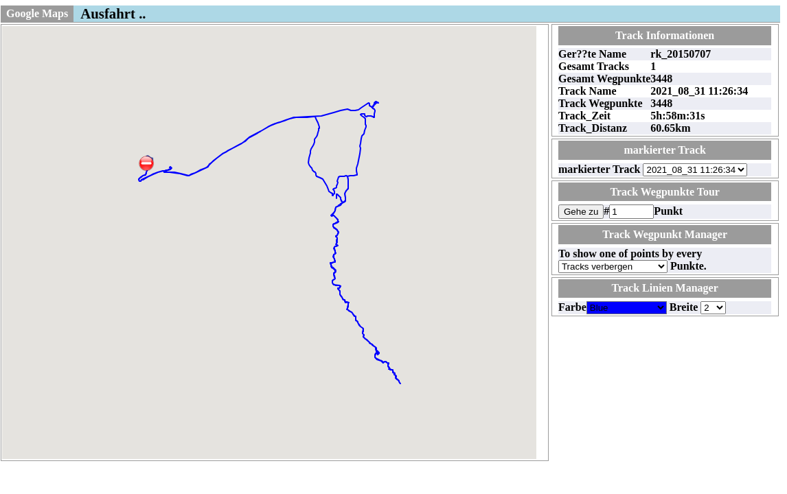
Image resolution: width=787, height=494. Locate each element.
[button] (146, 163)
